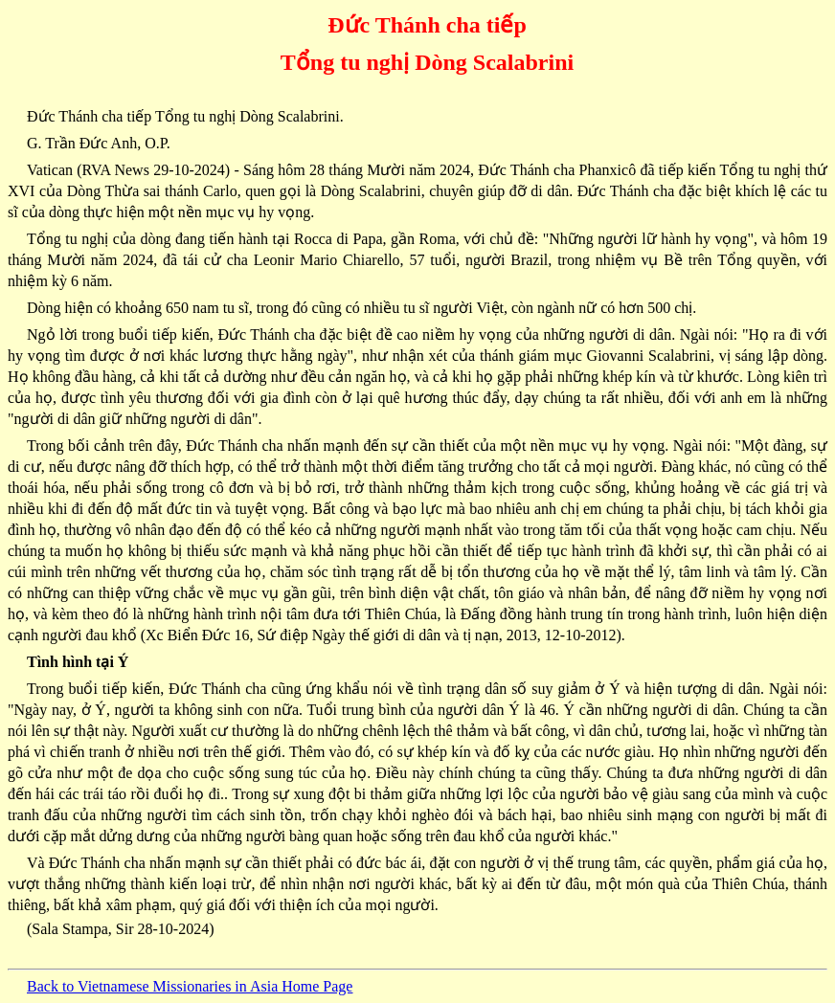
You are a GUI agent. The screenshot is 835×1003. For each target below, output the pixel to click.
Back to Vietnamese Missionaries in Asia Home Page (189, 986)
